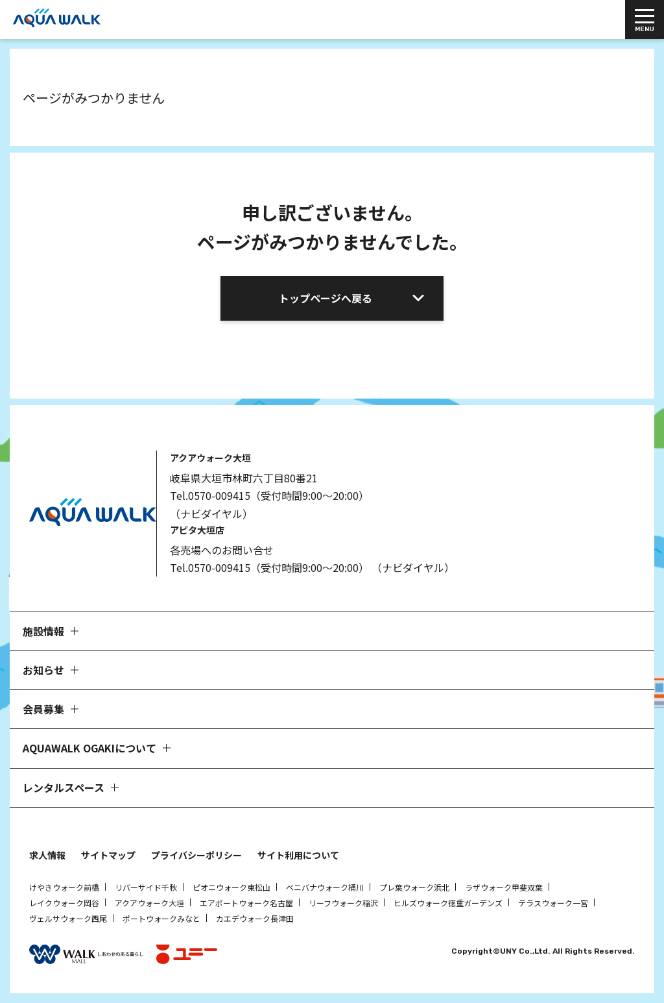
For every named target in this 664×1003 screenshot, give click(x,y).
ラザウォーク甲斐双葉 (504, 887)
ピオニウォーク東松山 (231, 887)
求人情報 (47, 854)
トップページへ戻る (325, 298)
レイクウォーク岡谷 (64, 902)
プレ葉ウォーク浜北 (414, 887)
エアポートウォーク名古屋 (246, 902)
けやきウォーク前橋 (64, 887)
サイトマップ (108, 854)
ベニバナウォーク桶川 (325, 887)
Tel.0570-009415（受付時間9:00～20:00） (269, 495)
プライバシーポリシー (196, 854)
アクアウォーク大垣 (149, 902)
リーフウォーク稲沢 (343, 902)
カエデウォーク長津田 (255, 918)
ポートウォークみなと (161, 918)
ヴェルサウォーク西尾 (68, 918)
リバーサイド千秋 (146, 887)
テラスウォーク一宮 (553, 902)
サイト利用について (298, 854)
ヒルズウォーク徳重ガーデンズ (448, 902)
